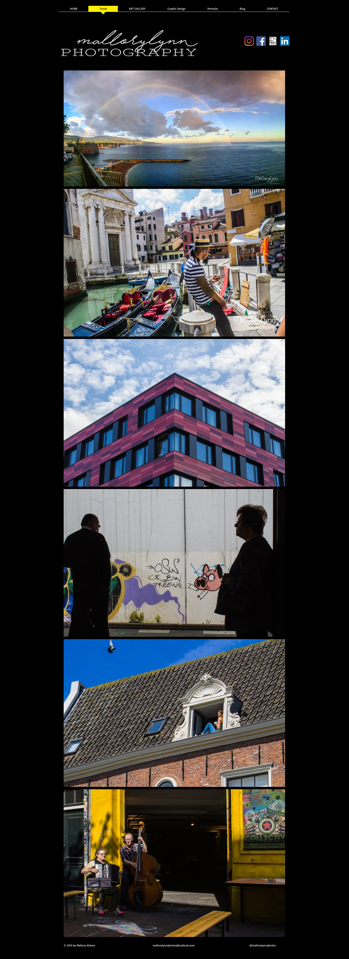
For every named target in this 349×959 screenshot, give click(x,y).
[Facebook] (261, 41)
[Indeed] (284, 41)
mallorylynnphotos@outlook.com (174, 945)
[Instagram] (249, 41)
